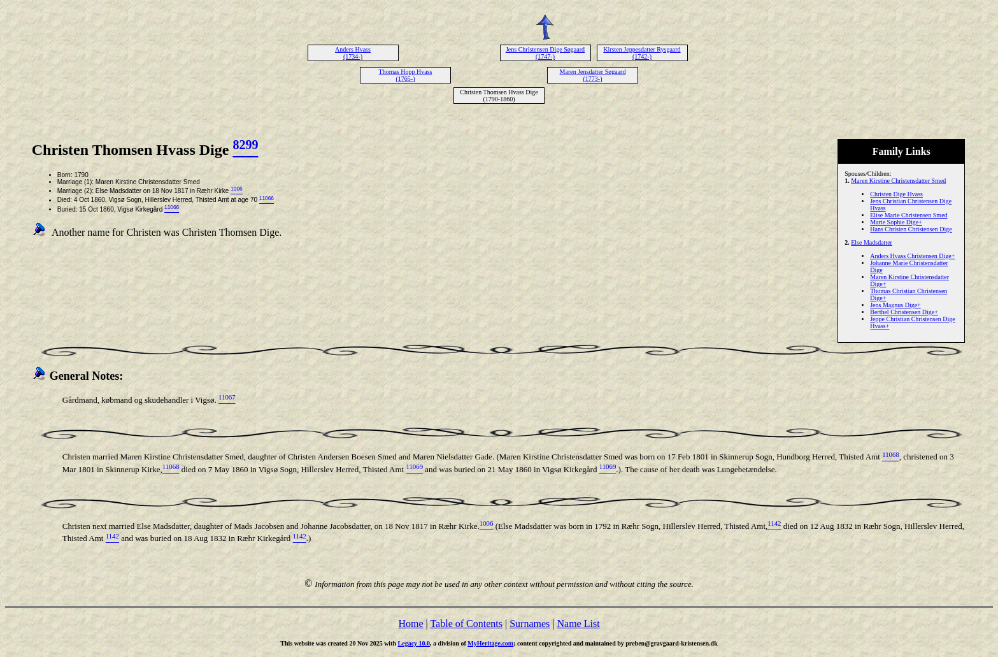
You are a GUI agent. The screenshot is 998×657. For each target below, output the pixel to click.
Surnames (530, 623)
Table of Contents (466, 623)
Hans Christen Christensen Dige (911, 229)
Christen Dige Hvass (896, 194)
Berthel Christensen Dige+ (904, 311)
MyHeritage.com (490, 643)
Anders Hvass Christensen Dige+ (912, 255)
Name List (578, 623)
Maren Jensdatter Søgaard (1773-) (593, 75)
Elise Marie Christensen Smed (908, 215)
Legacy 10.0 (414, 643)
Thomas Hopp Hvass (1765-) (405, 75)
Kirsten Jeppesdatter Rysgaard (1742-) (641, 53)
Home (410, 623)
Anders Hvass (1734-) (353, 53)
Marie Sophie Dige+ (896, 222)
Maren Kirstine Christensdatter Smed (898, 180)
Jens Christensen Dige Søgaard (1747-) (545, 53)
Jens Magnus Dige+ (895, 304)
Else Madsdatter (871, 242)
